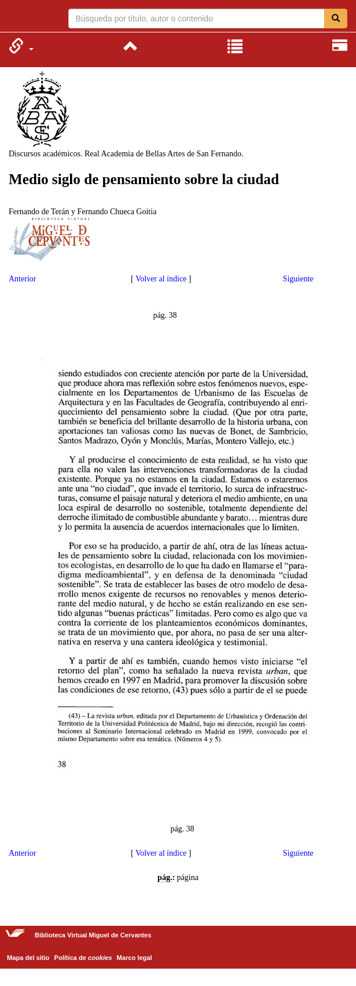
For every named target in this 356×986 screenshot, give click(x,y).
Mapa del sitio (28, 957)
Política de (83, 957)
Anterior (22, 278)
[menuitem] (21, 45)
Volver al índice (160, 278)
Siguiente (298, 278)
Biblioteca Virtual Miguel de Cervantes (16, 17)
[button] (21, 45)
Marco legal (134, 957)
